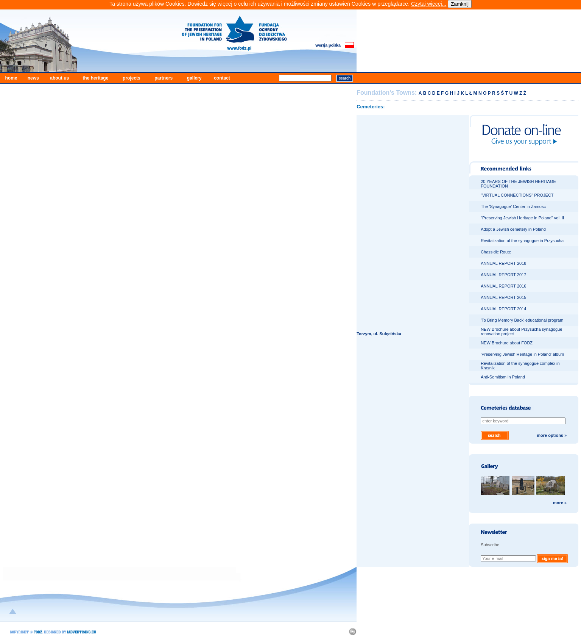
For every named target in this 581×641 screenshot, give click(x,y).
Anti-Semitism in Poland (503, 377)
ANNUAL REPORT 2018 (503, 263)
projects (131, 78)
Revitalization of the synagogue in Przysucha (522, 240)
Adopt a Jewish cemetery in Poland (513, 229)
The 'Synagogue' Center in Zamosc (513, 206)
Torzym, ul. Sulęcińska (379, 333)
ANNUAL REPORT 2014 (503, 308)
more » (560, 502)
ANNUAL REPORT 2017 (503, 274)
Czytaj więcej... (428, 4)
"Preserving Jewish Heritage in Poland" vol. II (522, 218)
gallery (194, 78)
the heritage (95, 78)
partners (163, 78)
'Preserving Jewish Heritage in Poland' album (522, 354)
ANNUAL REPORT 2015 (503, 297)
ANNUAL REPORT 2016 (503, 286)
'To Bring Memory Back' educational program (522, 320)
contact (222, 78)
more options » (552, 435)
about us (59, 78)
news (33, 78)
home (11, 78)
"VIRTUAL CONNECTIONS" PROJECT (517, 195)
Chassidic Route (496, 252)
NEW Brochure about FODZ (507, 343)
